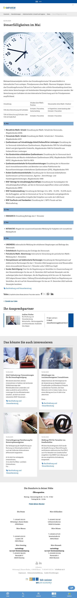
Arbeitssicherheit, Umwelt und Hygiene (34, 14)
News (48, 14)
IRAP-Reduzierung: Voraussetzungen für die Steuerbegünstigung (20, 376)
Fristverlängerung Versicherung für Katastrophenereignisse (19, 441)
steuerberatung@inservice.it (57, 323)
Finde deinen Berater (37, 504)
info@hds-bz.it (60, 570)
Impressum (22, 573)
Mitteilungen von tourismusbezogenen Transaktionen (55, 376)
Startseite (6, 14)
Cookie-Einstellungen (51, 573)
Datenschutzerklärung (35, 573)
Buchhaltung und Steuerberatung (17, 288)
